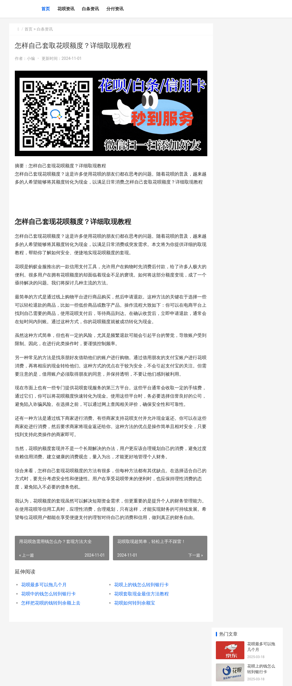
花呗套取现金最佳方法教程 (137, 623)
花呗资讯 (65, 8)
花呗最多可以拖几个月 (44, 614)
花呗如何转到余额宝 (130, 633)
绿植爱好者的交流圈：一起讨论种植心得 (261, 219)
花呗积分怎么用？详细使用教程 (261, 242)
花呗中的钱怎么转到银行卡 (48, 623)
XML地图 (171, 677)
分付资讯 (114, 8)
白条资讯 (90, 8)
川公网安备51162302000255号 (139, 677)
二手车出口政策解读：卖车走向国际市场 (261, 264)
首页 (45, 8)
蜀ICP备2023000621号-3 (91, 677)
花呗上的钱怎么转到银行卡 (137, 614)
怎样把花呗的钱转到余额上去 (50, 633)
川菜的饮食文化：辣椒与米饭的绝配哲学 (261, 197)
